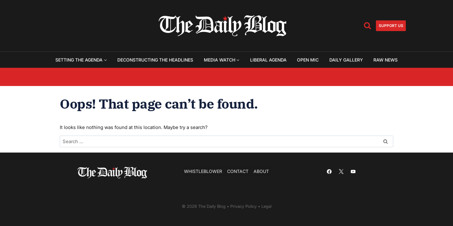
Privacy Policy (243, 206)
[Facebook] (329, 171)
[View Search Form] (367, 26)
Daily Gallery (346, 59)
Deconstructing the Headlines (155, 59)
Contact (238, 171)
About (261, 171)
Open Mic (308, 59)
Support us (391, 25)
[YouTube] (353, 171)
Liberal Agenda (268, 59)
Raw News (385, 59)
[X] (341, 171)
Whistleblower (203, 171)
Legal (266, 206)
